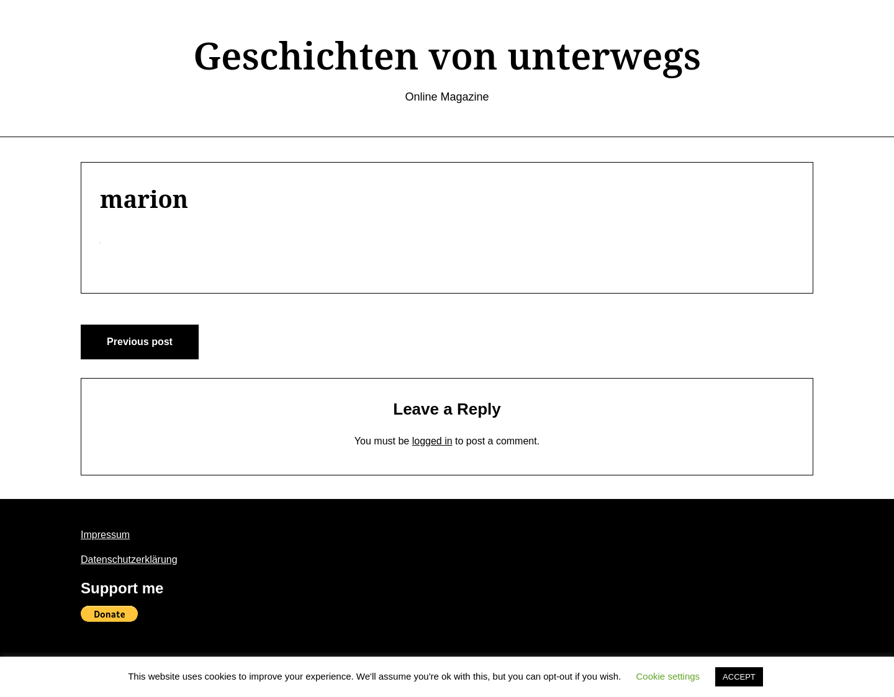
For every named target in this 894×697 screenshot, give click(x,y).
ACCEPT (739, 676)
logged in (432, 441)
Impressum (105, 534)
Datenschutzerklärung (129, 559)
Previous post (140, 341)
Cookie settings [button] (668, 676)
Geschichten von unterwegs (447, 55)
